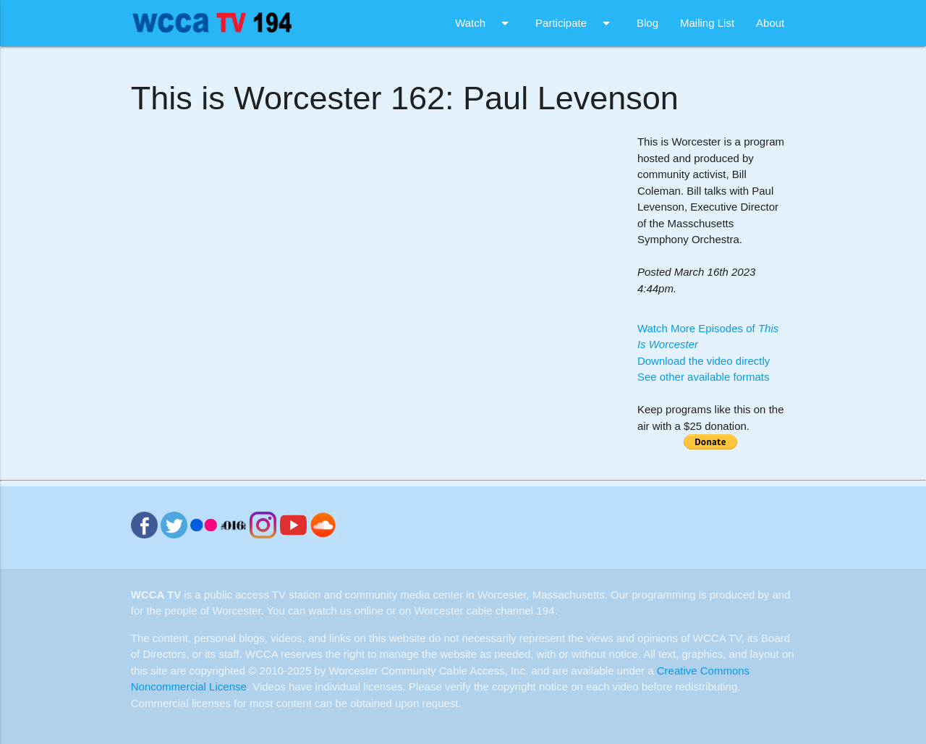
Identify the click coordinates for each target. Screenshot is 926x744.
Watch (484, 23)
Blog (647, 23)
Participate (575, 23)
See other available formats (703, 377)
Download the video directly (703, 361)
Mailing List (707, 23)
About (770, 23)
